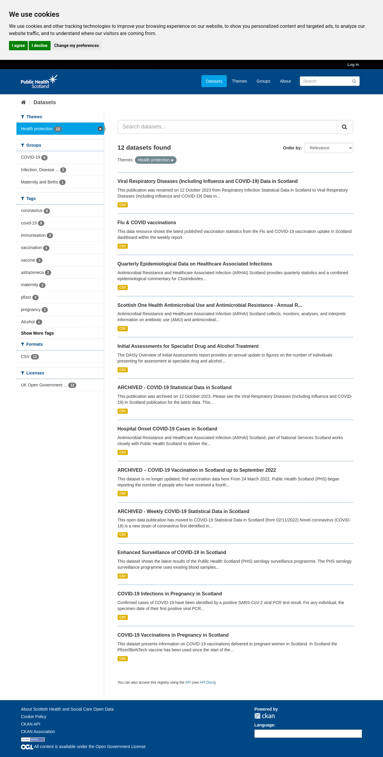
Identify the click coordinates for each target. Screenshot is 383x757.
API (188, 682)
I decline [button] (40, 45)
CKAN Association (38, 731)
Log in (353, 64)
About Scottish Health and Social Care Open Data (67, 709)
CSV (122, 205)
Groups (263, 81)
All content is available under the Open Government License (83, 746)
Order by (291, 147)
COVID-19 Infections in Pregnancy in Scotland (170, 593)
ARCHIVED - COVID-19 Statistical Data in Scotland (175, 387)
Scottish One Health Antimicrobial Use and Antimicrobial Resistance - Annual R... (210, 305)
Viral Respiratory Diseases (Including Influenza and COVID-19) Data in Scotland (208, 181)
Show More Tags (37, 333)
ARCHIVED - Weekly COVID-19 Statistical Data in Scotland (184, 511)
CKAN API (30, 724)
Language (264, 725)
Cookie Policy (33, 716)
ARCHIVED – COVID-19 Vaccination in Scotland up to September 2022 (197, 470)
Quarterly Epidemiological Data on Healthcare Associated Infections (195, 263)
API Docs (207, 682)
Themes (239, 81)
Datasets (214, 81)
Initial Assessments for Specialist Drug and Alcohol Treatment (188, 346)
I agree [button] (18, 45)
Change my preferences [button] (76, 45)
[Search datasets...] (228, 127)
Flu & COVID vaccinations (147, 222)
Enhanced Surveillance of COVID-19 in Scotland (172, 552)
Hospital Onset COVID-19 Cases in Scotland (167, 428)
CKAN (264, 716)
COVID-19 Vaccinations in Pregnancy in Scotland (173, 635)
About (285, 81)
